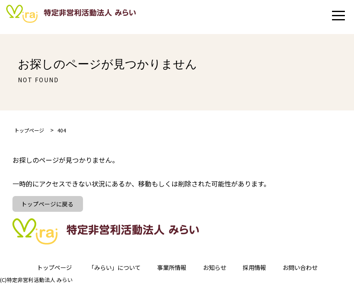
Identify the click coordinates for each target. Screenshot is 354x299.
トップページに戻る (49, 205)
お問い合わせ (312, 270)
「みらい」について (109, 270)
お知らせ (218, 270)
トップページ (43, 270)
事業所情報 (172, 270)
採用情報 (262, 270)
